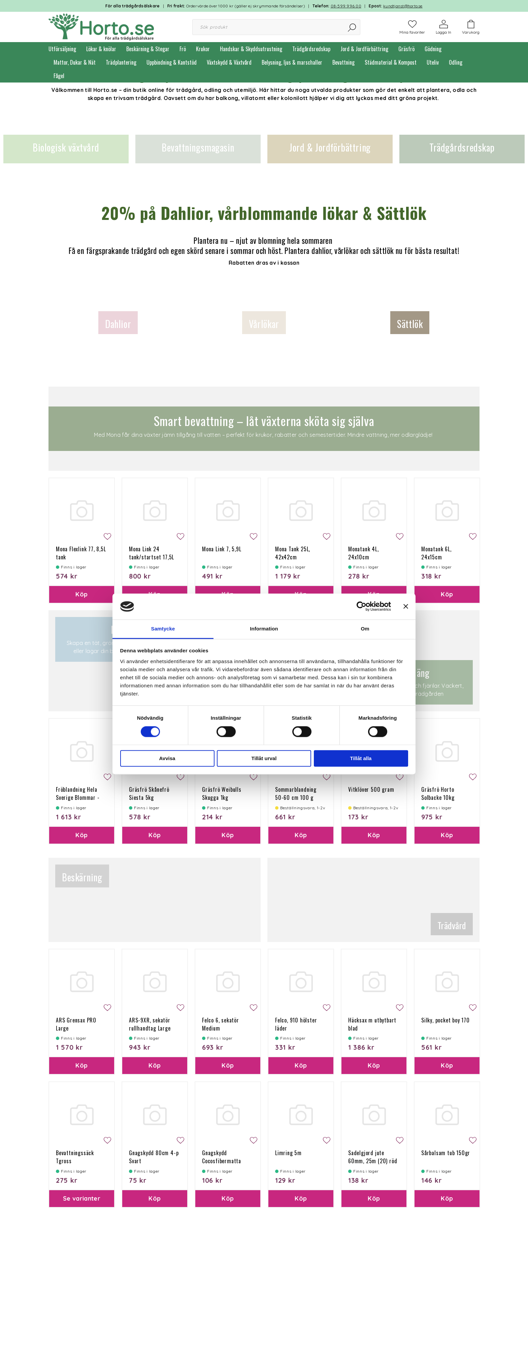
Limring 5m (288, 1153)
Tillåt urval (264, 758)
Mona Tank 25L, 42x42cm (292, 553)
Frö (182, 49)
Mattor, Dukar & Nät (75, 62)
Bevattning (343, 62)
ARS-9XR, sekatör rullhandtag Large (150, 1024)
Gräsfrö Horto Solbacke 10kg (437, 793)
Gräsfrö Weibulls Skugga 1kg (221, 793)
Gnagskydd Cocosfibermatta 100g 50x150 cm (221, 1161)
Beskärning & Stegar (147, 49)
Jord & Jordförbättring (364, 49)
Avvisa (167, 758)
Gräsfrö (406, 49)
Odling (455, 62)
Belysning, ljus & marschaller (292, 62)
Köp (81, 594)
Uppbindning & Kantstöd (171, 62)
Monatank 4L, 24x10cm (363, 553)
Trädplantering (121, 62)
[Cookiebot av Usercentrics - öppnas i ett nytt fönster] (361, 606)
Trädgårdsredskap (311, 49)
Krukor (203, 49)
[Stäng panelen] (405, 606)
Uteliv (433, 62)
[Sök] (352, 27)
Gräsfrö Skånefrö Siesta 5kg (149, 793)
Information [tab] (264, 628)
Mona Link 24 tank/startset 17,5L (151, 553)
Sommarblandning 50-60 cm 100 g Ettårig (296, 797)
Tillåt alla (361, 758)
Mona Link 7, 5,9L (221, 549)
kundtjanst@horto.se (403, 5)
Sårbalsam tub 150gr (445, 1153)
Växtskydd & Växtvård (229, 62)
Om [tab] (365, 628)
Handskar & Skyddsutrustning (251, 49)
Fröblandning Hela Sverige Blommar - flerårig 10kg (78, 797)
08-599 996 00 (346, 5)
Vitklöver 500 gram (371, 789)
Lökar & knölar (101, 49)
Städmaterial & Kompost (391, 62)
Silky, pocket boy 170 (445, 1020)
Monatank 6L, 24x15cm (436, 553)
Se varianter (81, 1198)
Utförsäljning (62, 49)
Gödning (433, 49)
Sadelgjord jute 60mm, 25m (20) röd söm (372, 1161)
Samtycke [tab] (163, 628)
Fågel (59, 76)
